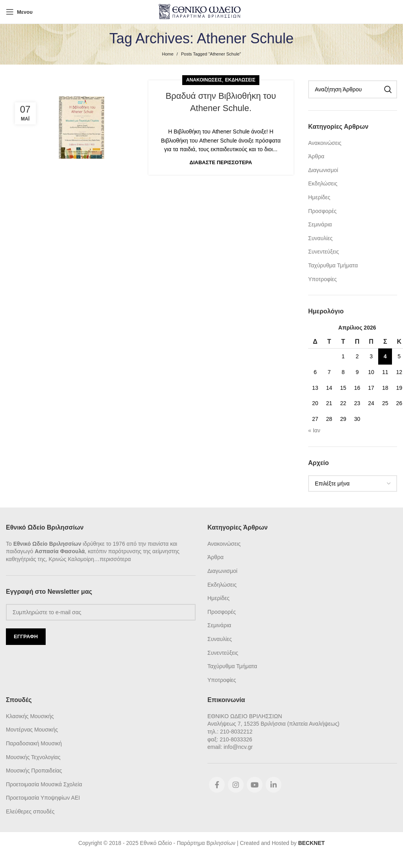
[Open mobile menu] (19, 12)
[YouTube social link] (255, 785)
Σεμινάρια (320, 224)
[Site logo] (201, 11)
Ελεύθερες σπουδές (30, 811)
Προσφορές (322, 211)
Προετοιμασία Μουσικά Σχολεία (44, 784)
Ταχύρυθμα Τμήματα (333, 265)
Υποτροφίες (322, 279)
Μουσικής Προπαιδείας (34, 770)
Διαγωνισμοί (323, 170)
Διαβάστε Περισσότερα (221, 162)
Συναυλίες (320, 238)
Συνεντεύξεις (323, 251)
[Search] (352, 89)
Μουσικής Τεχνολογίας (33, 757)
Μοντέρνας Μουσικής (32, 729)
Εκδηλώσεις (240, 80)
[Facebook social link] (217, 785)
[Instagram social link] (236, 785)
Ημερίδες (319, 197)
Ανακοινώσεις (204, 80)
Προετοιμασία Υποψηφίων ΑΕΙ (43, 798)
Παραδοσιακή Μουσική (34, 743)
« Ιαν (314, 430)
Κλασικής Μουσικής (30, 716)
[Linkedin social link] (273, 785)
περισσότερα (115, 559)
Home (168, 54)
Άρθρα (316, 156)
